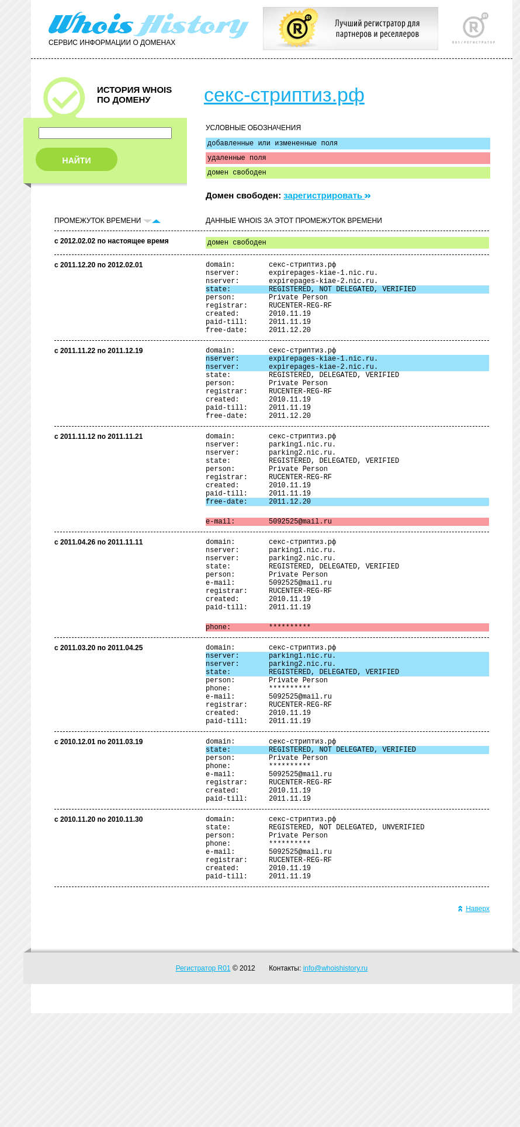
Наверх (473, 1022)
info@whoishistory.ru (335, 1082)
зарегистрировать (326, 200)
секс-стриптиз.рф (284, 94)
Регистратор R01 (203, 1082)
